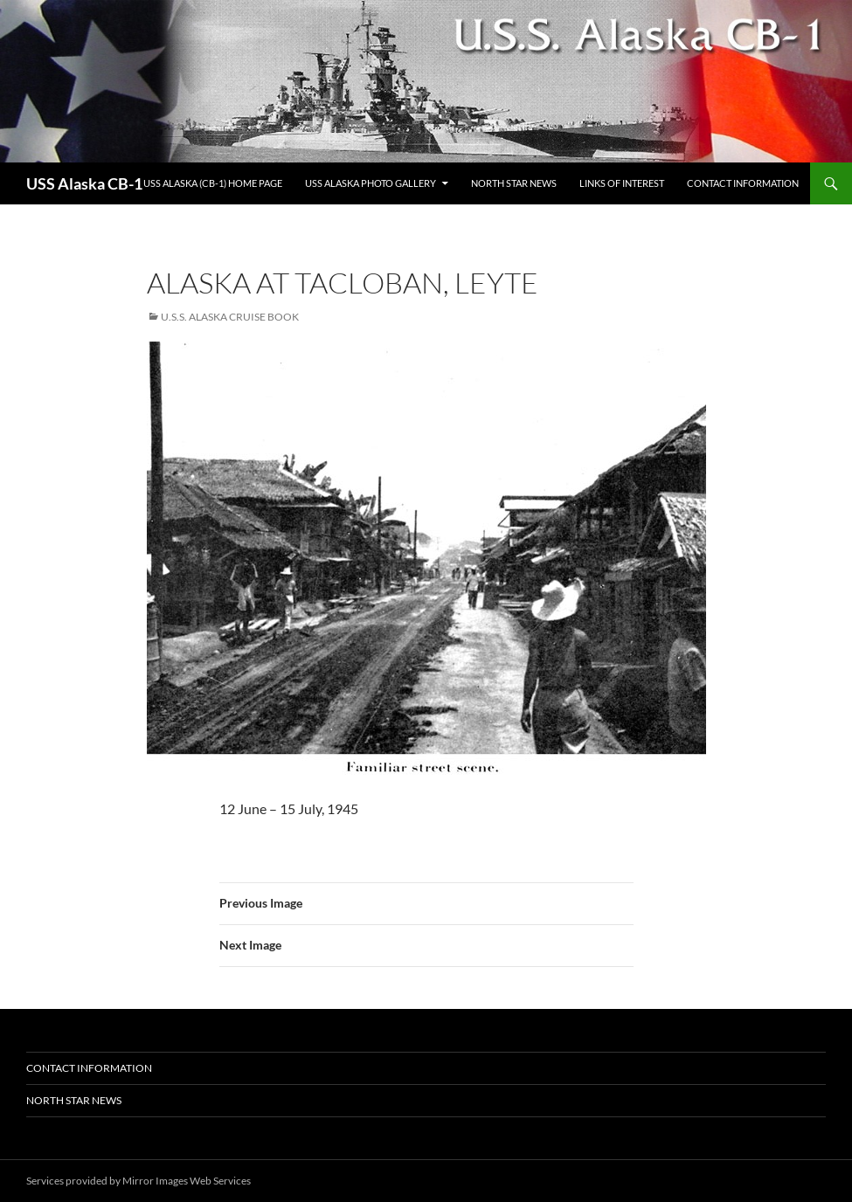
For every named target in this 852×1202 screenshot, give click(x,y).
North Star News (514, 183)
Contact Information (743, 183)
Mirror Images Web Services (186, 1180)
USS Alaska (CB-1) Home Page (212, 183)
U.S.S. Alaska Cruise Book (230, 316)
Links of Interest (621, 183)
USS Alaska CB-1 (84, 183)
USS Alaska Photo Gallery (370, 183)
